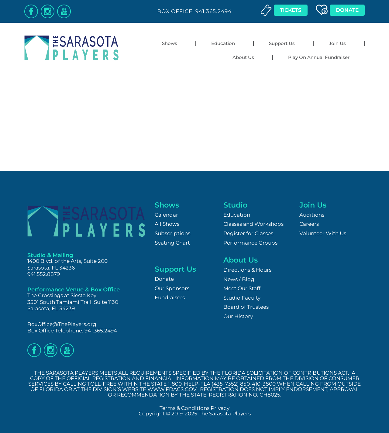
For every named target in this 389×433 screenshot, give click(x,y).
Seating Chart (172, 243)
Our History (238, 316)
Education (224, 43)
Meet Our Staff (241, 288)
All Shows (167, 224)
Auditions (311, 215)
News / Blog (238, 279)
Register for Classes (248, 233)
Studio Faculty (241, 298)
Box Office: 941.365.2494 (194, 11)
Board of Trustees (246, 307)
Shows (171, 43)
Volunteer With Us (322, 233)
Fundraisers (170, 297)
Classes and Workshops (253, 224)
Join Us (339, 43)
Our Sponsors (172, 288)
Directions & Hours (247, 270)
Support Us (283, 43)
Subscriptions (172, 233)
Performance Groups (250, 243)
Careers (309, 224)
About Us (244, 57)
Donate (164, 279)
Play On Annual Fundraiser (318, 57)
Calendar (166, 215)
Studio (235, 205)
